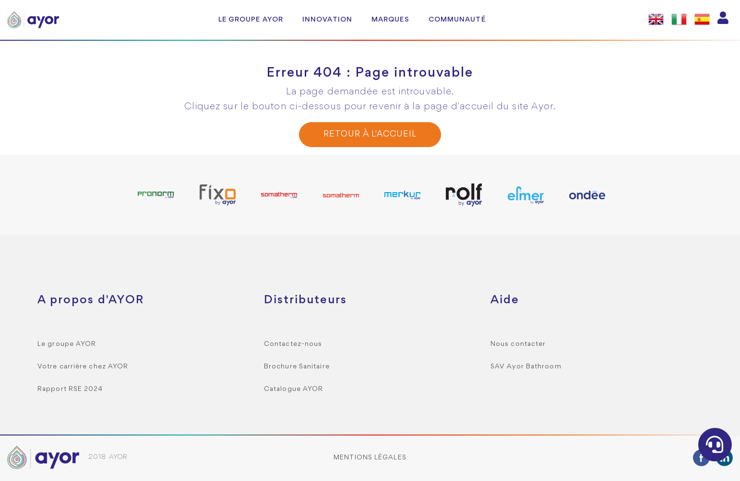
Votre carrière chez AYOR (82, 367)
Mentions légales (370, 458)
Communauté (457, 19)
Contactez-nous (293, 344)
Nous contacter (518, 344)
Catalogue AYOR (293, 389)
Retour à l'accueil (369, 134)
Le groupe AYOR (250, 19)
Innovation (327, 19)
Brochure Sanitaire (297, 367)
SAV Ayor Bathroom (525, 367)
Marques (390, 19)
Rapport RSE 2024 (70, 389)
